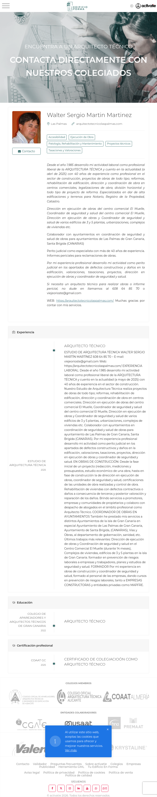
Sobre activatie (96, 764)
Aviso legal (32, 772)
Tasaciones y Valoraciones (64, 150)
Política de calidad (78, 775)
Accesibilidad (56, 137)
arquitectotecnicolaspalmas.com (99, 124)
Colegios (116, 764)
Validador (40, 764)
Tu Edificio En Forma (103, 767)
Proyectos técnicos (118, 143)
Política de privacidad (59, 772)
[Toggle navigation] (6, 6)
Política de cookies (91, 772)
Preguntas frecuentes (66, 764)
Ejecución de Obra (81, 137)
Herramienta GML (71, 767)
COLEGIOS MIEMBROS (78, 683)
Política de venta (121, 772)
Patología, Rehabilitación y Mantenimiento (75, 143)
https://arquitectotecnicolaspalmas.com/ (85, 300)
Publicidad (47, 767)
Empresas (134, 764)
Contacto (26, 151)
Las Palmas (59, 124)
